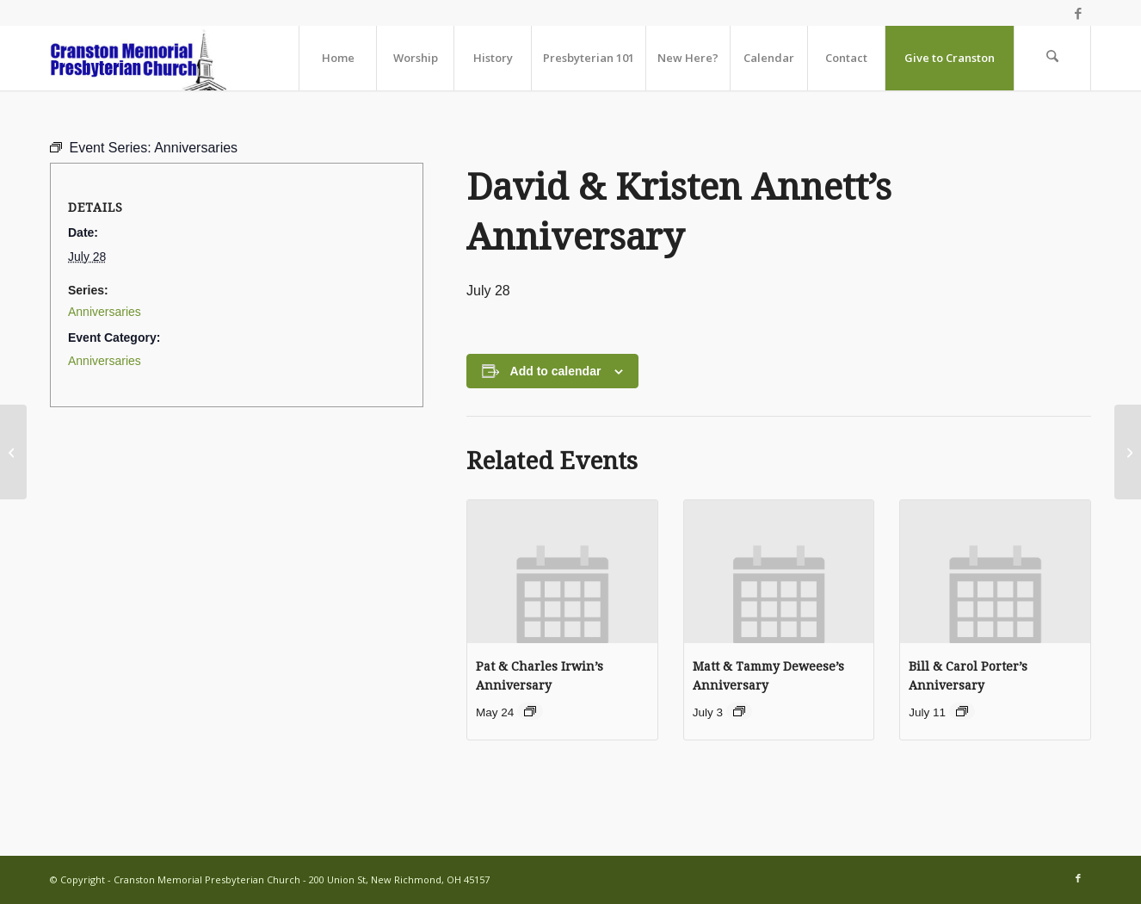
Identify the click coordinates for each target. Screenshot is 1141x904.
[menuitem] (337, 58)
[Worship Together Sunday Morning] (13, 452)
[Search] (1052, 58)
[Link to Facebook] (1078, 13)
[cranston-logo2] (138, 58)
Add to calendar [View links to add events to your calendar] (555, 371)
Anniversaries (104, 312)
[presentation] (562, 571)
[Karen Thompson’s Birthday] (1127, 452)
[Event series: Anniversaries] (530, 711)
